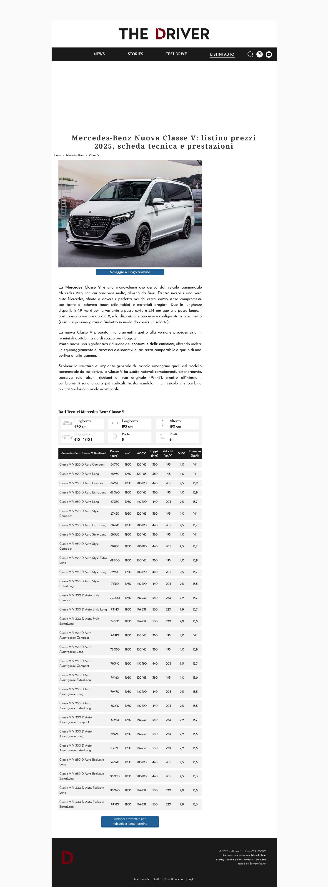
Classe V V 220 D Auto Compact (82, 464)
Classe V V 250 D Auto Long (79, 502)
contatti (248, 859)
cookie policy (234, 859)
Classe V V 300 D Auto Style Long (83, 609)
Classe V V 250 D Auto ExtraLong (82, 525)
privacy (220, 859)
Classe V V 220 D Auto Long (79, 474)
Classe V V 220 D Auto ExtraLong (82, 492)
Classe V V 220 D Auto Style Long (82, 534)
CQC (157, 879)
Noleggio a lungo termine (130, 272)
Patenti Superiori (174, 879)
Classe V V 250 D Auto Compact (82, 483)
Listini (57, 155)
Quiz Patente (142, 879)
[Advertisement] (164, 95)
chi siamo (261, 859)
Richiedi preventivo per (130, 821)
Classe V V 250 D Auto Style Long (82, 572)
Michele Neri (258, 855)
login (191, 879)
